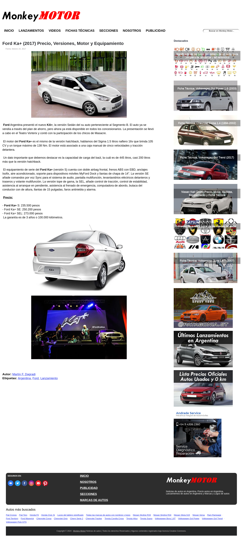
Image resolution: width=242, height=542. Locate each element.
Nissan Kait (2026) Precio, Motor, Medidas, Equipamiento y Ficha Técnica (207, 193)
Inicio (9, 30)
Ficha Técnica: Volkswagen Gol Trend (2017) (207, 157)
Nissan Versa (198, 515)
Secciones (108, 30)
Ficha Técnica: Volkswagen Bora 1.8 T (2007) (207, 260)
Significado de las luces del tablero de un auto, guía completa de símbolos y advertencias (207, 56)
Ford (35, 378)
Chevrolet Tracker (94, 518)
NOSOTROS (88, 482)
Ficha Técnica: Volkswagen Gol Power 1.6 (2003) (207, 88)
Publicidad (155, 30)
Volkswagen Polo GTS (16, 522)
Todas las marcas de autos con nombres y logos (108, 515)
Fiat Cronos (11, 515)
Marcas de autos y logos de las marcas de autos (207, 226)
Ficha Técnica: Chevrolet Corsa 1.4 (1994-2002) (207, 123)
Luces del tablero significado (70, 515)
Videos (55, 30)
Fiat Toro (23, 515)
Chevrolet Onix (61, 518)
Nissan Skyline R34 (162, 515)
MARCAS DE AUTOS (94, 500)
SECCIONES (88, 494)
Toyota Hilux (132, 518)
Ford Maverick (27, 518)
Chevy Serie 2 (76, 518)
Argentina (24, 378)
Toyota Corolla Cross (114, 518)
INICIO (84, 475)
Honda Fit (34, 515)
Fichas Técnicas (79, 30)
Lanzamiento (49, 378)
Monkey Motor (79, 531)
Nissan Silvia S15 (182, 515)
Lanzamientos (31, 30)
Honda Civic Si (48, 515)
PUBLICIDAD (89, 488)
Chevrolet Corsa (43, 518)
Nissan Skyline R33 (142, 515)
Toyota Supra (146, 518)
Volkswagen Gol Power (188, 518)
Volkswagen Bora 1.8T (165, 518)
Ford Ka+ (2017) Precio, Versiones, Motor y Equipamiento (63, 43)
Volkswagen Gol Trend (212, 518)
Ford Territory (12, 518)
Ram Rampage (214, 515)
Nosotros (132, 30)
